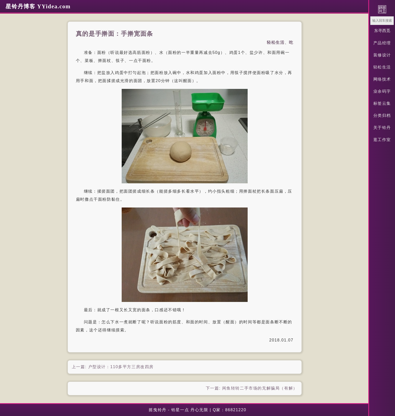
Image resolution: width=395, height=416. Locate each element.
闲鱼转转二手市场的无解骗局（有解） (260, 388)
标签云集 (382, 103)
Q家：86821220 (229, 410)
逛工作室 (382, 139)
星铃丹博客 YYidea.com (38, 6)
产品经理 (382, 43)
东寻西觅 (382, 30)
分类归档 (382, 115)
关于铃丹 (382, 127)
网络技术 (382, 79)
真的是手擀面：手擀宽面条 (114, 33)
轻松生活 (382, 67)
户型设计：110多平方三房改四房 (121, 367)
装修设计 (382, 55)
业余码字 (382, 91)
